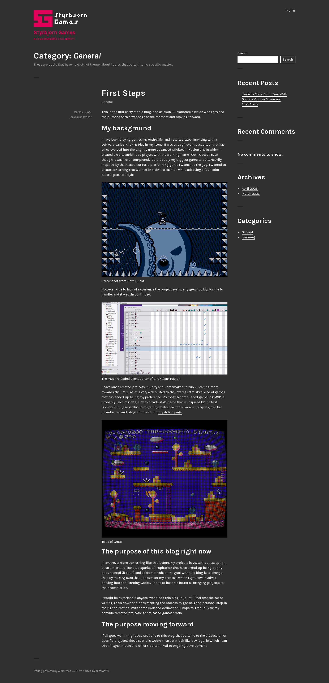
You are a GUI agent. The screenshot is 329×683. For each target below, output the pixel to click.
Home (290, 10)
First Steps (123, 93)
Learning (248, 237)
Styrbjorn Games (54, 32)
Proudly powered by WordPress (52, 671)
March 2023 (251, 194)
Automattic (103, 671)
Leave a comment (80, 116)
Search (243, 53)
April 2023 (250, 189)
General (107, 102)
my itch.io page (170, 412)
